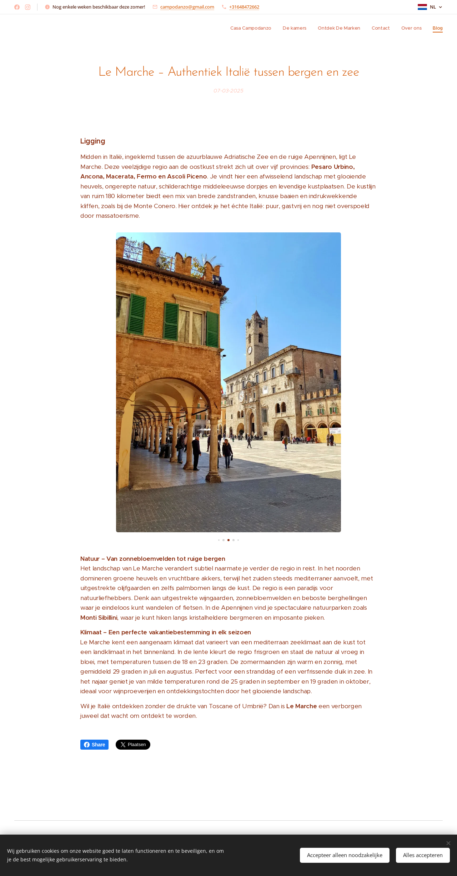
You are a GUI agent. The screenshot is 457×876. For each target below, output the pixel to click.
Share (94, 744)
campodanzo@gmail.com (187, 7)
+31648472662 (244, 7)
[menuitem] (387, 29)
